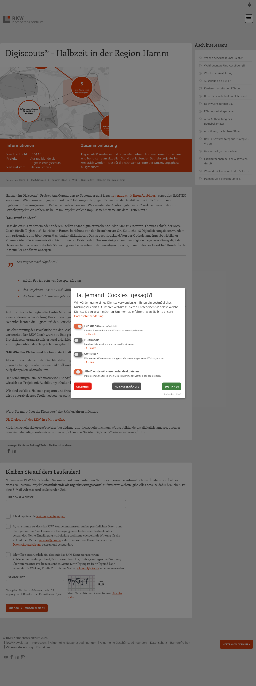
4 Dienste (90, 334)
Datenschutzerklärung (88, 316)
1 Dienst (89, 361)
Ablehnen (82, 386)
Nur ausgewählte (127, 386)
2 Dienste (90, 347)
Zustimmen (172, 386)
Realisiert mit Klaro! (172, 394)
